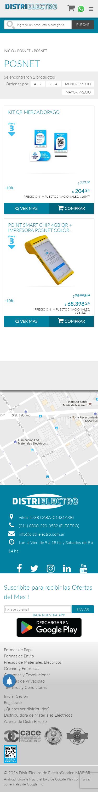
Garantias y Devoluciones (27, 674)
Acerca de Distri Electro (25, 721)
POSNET (24, 51)
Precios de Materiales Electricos (33, 662)
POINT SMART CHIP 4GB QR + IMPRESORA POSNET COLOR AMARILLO (40, 227)
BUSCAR (82, 25)
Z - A (53, 84)
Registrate (13, 702)
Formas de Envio (19, 655)
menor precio (78, 84)
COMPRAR (71, 207)
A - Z (38, 84)
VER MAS (26, 208)
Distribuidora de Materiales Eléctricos (38, 714)
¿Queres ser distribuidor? (27, 708)
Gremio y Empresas (21, 668)
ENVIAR (83, 609)
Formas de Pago (18, 649)
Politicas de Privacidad (24, 680)
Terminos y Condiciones (25, 687)
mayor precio (78, 92)
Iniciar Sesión (16, 696)
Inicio (9, 51)
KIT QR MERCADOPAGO (34, 112)
